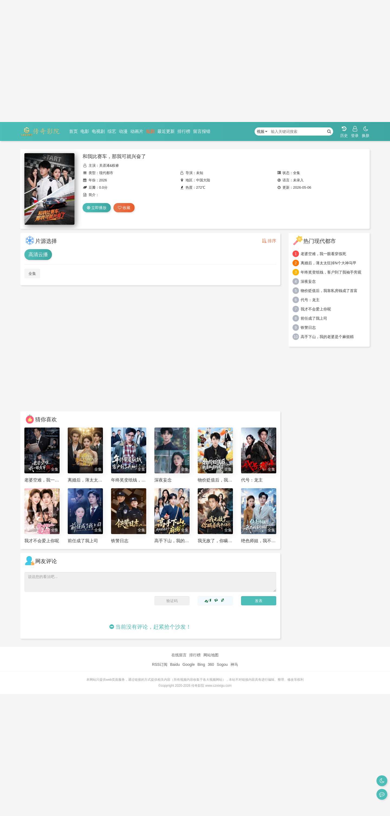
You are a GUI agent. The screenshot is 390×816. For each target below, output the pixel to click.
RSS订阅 (159, 664)
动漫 (123, 131)
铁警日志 (308, 327)
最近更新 (166, 131)
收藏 (124, 207)
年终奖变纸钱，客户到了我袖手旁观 (331, 272)
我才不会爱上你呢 (316, 309)
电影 (84, 131)
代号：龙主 (310, 300)
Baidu (175, 664)
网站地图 (211, 655)
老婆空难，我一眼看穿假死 (323, 254)
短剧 (150, 131)
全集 (32, 273)
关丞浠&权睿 (109, 165)
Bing (201, 664)
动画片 (136, 131)
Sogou (222, 664)
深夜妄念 (308, 281)
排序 (269, 241)
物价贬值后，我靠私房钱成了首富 (329, 290)
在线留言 (179, 655)
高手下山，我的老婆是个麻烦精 (327, 337)
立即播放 (96, 207)
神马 (234, 664)
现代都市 (106, 173)
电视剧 (98, 131)
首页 (73, 131)
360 (211, 664)
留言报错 (201, 131)
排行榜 (183, 131)
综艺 (112, 131)
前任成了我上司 (314, 318)
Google (189, 664)
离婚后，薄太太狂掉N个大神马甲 (328, 263)
